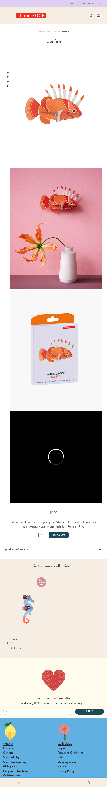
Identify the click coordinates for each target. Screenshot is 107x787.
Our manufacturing (14, 762)
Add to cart (59, 534)
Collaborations (11, 775)
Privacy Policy (66, 771)
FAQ (61, 757)
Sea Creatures (53, 31)
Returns (62, 766)
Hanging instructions (15, 771)
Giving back (10, 766)
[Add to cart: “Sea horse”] (14, 648)
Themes (41, 31)
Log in (61, 748)
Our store (9, 752)
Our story (9, 748)
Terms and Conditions (70, 752)
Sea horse (12, 639)
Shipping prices (67, 762)
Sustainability (11, 757)
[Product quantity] (42, 535)
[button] (53, 782)
